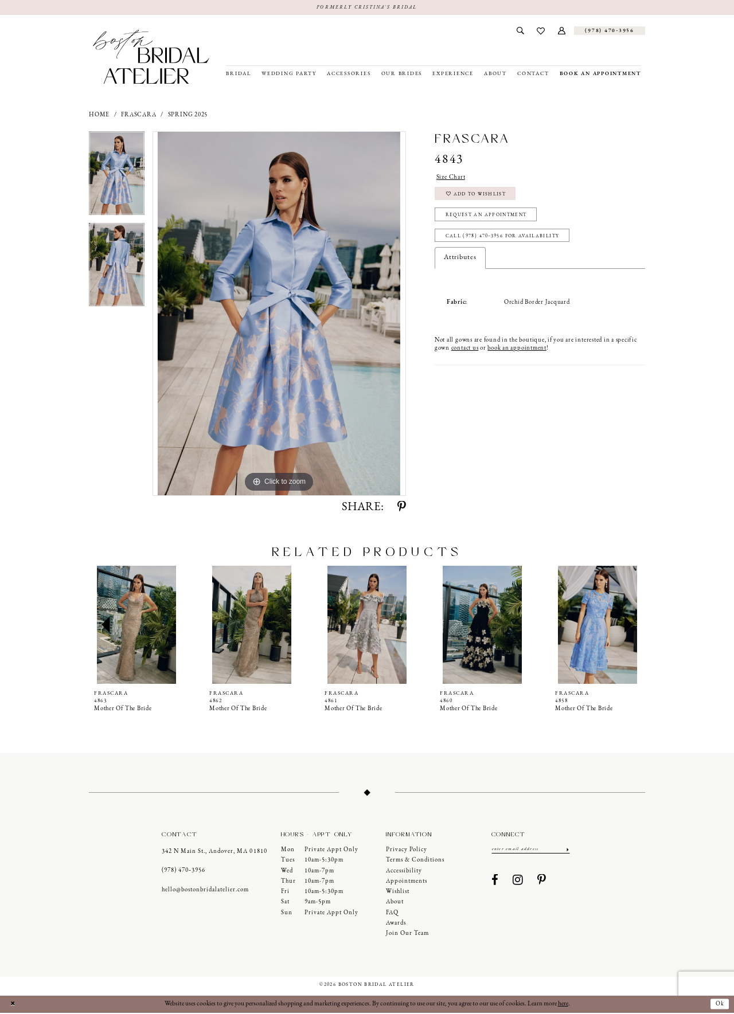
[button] (562, 31)
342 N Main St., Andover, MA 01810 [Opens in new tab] (214, 852)
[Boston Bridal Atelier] (151, 57)
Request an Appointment (492, 221)
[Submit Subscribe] (567, 850)
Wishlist (397, 892)
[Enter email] (531, 850)
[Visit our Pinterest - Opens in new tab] (541, 882)
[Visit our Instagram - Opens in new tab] (518, 882)
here (563, 1004)
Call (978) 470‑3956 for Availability (507, 244)
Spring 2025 (188, 115)
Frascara (138, 115)
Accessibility (404, 871)
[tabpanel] (117, 178)
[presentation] (136, 625)
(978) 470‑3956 (183, 871)
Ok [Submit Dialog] (719, 1004)
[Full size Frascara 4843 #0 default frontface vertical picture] (279, 314)
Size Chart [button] (453, 178)
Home (99, 115)
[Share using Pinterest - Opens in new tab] (401, 508)
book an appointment (516, 357)
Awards (396, 924)
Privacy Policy (406, 850)
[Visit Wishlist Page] (541, 31)
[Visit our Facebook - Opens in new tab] (495, 882)
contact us (465, 357)
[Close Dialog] (13, 1005)
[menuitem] (520, 31)
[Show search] (520, 31)
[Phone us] (609, 31)
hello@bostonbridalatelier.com (205, 890)
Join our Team (407, 934)
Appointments (406, 882)
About (395, 903)
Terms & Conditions (415, 861)
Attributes (460, 266)
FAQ (392, 913)
